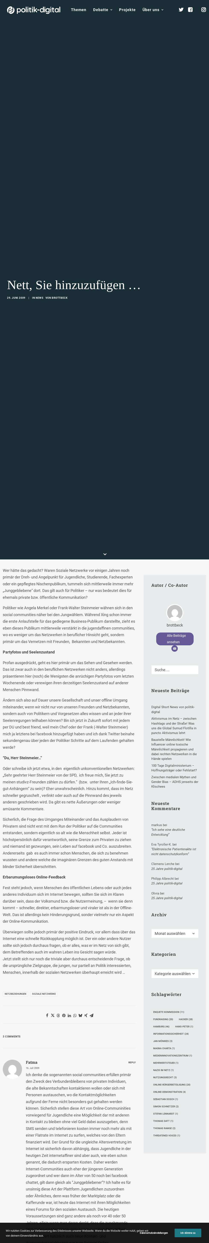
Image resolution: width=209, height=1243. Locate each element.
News (39, 257)
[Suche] (175, 589)
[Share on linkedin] (69, 935)
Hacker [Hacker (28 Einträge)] (186, 939)
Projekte (127, 9)
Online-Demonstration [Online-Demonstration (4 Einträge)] (169, 1012)
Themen (78, 9)
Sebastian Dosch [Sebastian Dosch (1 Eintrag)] (165, 1019)
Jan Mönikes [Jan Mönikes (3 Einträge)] (162, 961)
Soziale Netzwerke (44, 913)
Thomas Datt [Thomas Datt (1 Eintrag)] (163, 1041)
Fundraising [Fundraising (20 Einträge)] (163, 939)
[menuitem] (78, 9)
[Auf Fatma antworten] (132, 981)
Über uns (153, 9)
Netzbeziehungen (15, 913)
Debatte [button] (102, 9)
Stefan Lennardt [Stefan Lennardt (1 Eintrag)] (165, 1033)
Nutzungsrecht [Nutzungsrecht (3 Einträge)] (165, 997)
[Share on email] (91, 935)
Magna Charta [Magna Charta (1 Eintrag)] (164, 968)
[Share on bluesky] (80, 935)
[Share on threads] (58, 935)
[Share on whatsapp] (74, 935)
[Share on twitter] (52, 935)
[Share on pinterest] (63, 935)
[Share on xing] (85, 935)
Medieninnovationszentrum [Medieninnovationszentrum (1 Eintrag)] (172, 975)
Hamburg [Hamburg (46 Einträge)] (161, 946)
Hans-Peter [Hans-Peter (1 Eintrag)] (184, 946)
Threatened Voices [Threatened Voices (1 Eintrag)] (166, 1055)
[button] (193, 588)
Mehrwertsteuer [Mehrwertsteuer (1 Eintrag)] (165, 982)
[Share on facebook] (47, 935)
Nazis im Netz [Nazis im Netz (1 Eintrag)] (163, 990)
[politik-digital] (33, 10)
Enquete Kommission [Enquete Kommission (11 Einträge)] (168, 932)
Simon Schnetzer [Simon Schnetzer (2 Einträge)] (166, 1026)
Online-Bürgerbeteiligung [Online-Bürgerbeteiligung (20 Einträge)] (171, 1004)
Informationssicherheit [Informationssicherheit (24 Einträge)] (171, 953)
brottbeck (60, 257)
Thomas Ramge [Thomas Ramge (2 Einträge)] (164, 1048)
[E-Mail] (174, 568)
